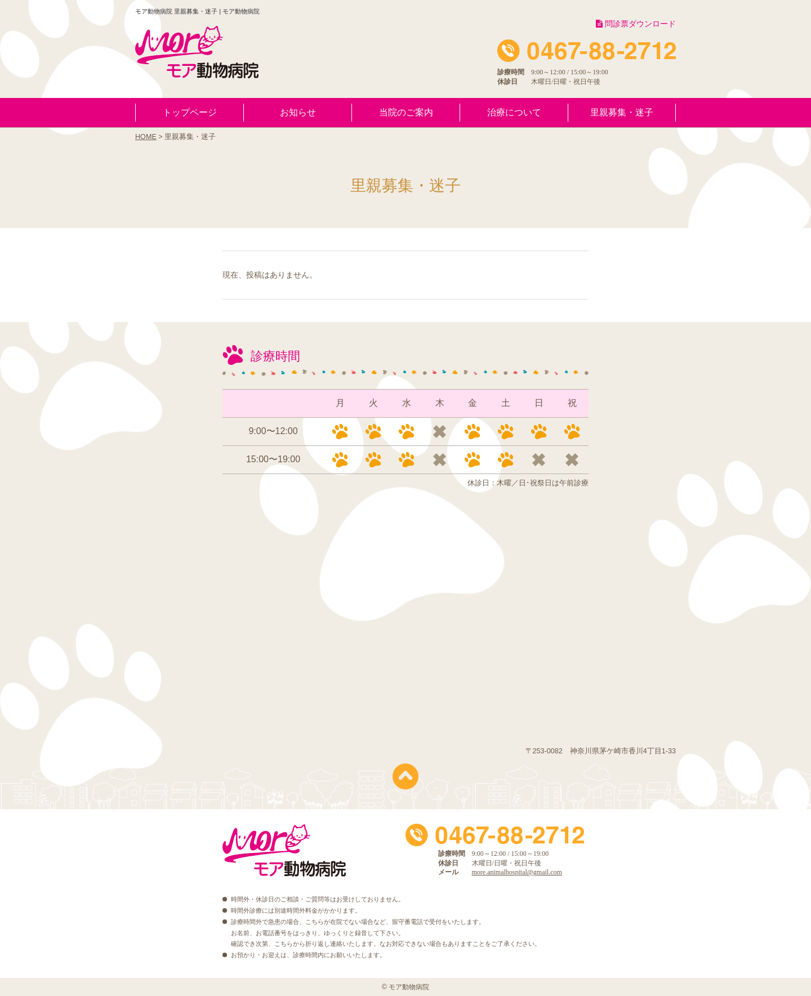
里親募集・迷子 (621, 112)
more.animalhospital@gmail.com (517, 872)
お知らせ (298, 112)
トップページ (190, 112)
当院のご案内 (406, 112)
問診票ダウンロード (636, 23)
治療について (514, 112)
